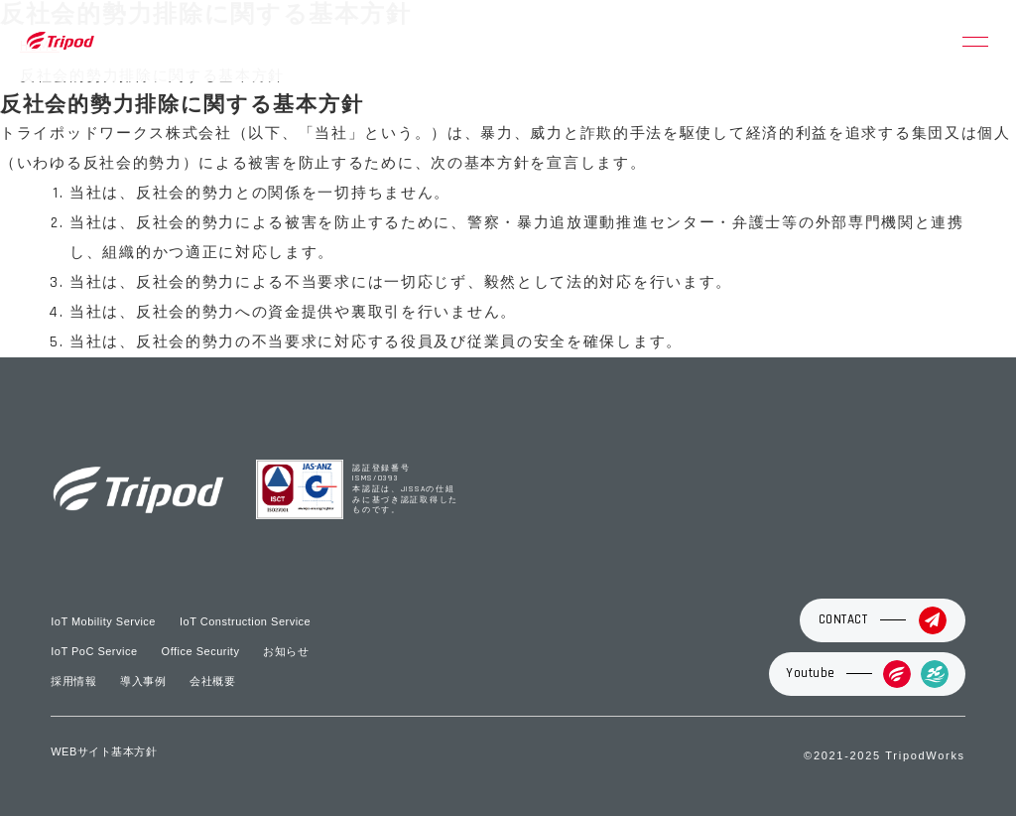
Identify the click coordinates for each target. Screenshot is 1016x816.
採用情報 (73, 681)
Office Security (201, 651)
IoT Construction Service (245, 621)
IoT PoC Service (94, 651)
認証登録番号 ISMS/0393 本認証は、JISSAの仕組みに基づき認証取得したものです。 (405, 490)
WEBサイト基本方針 (104, 751)
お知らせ (286, 651)
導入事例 (143, 681)
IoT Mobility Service (103, 621)
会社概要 (212, 681)
